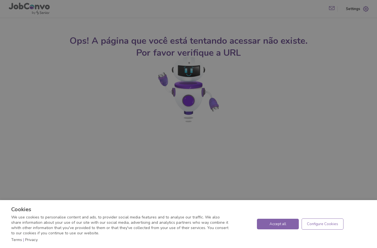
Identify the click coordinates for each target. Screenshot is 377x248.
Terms (16, 239)
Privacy (31, 239)
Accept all (277, 224)
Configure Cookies (322, 224)
